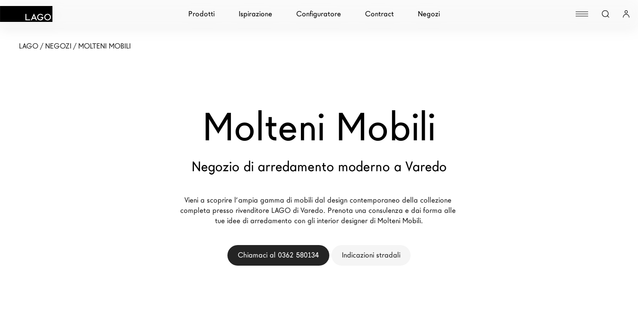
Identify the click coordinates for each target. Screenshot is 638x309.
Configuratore (318, 14)
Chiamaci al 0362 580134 (278, 255)
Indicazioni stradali (371, 255)
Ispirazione (255, 14)
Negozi (429, 14)
